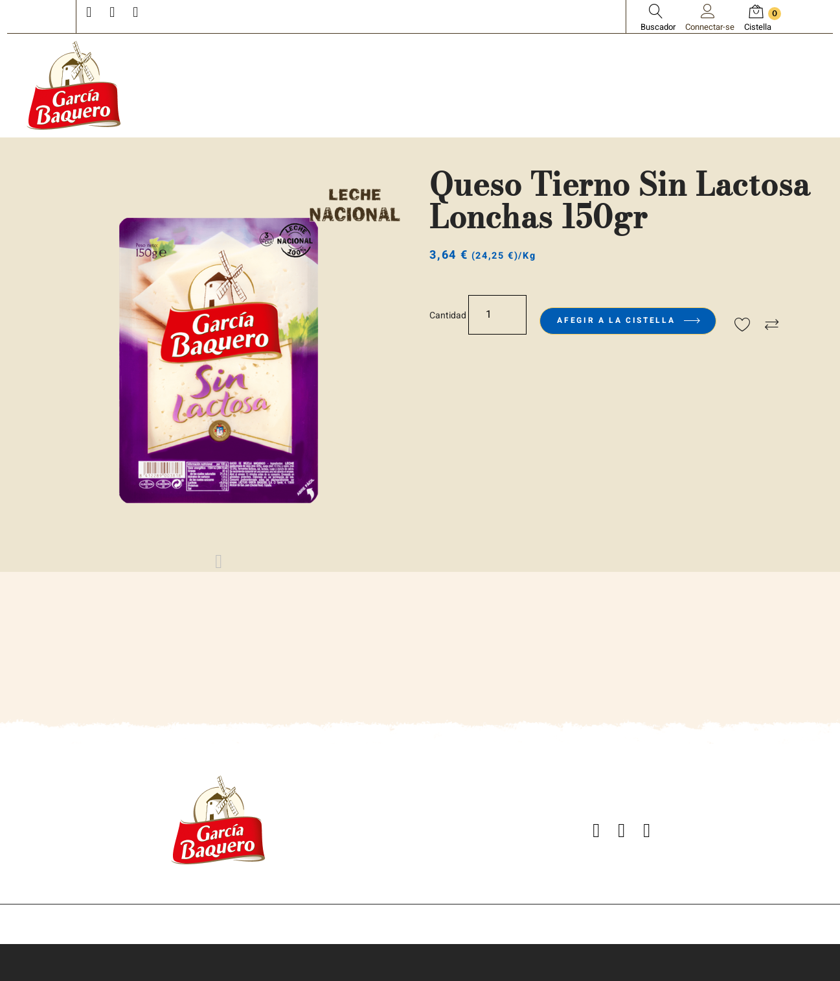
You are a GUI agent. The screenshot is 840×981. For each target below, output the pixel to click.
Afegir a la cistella (627, 320)
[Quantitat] (497, 315)
